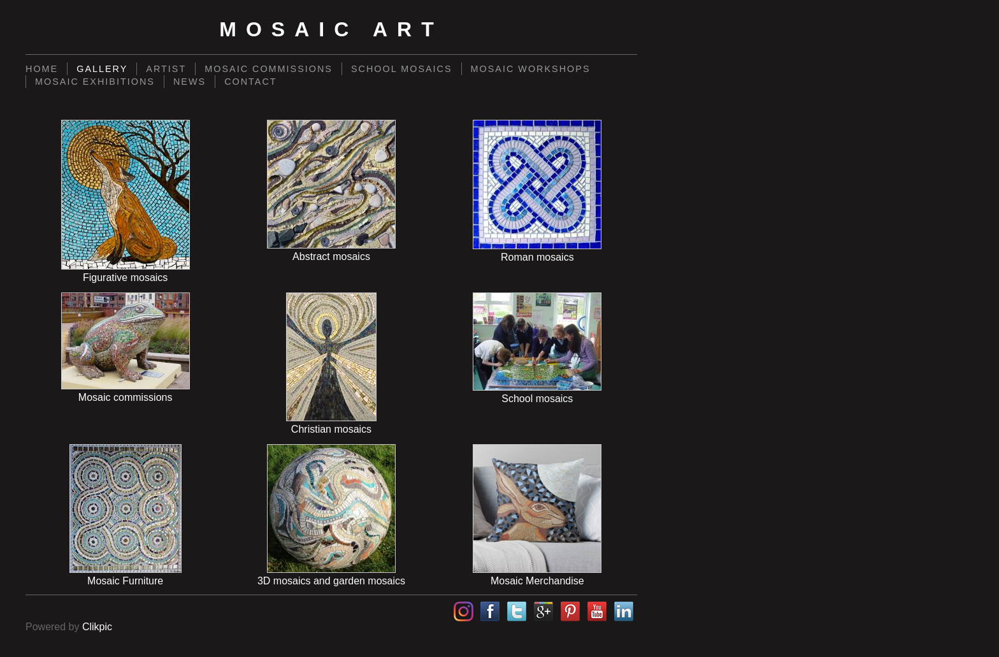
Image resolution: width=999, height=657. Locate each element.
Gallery (101, 69)
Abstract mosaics (331, 256)
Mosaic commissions (269, 69)
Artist (166, 69)
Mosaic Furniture (125, 580)
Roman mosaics (537, 257)
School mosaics (401, 69)
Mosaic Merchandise (537, 580)
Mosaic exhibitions (95, 81)
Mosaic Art (331, 29)
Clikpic (97, 626)
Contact (250, 81)
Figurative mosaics (125, 277)
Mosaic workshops (531, 69)
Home (41, 69)
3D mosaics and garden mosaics (331, 580)
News (189, 81)
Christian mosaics (331, 429)
